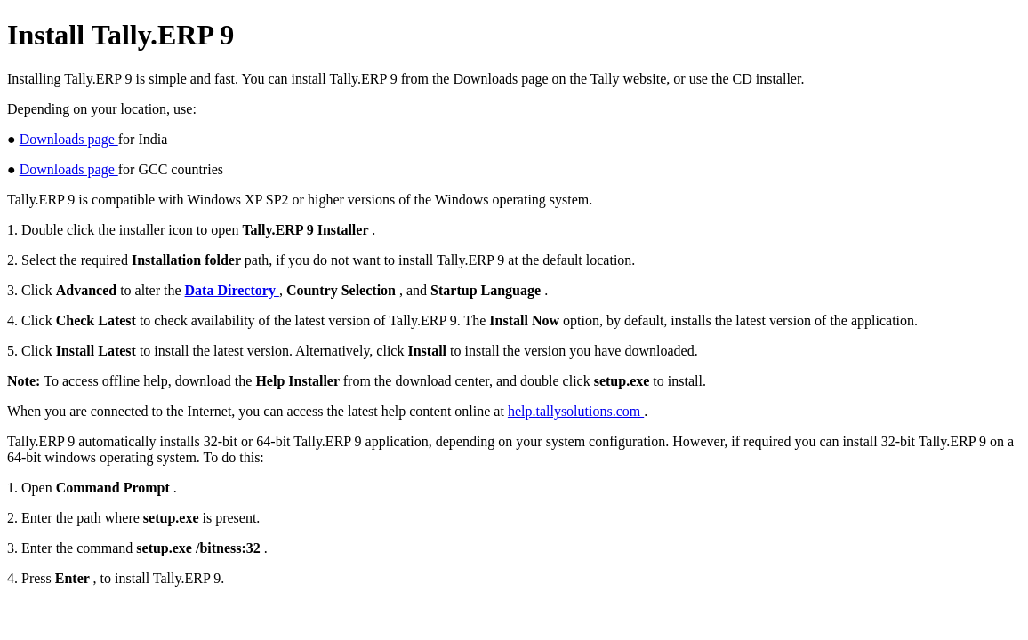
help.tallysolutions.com (576, 411)
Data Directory (232, 290)
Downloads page (69, 139)
